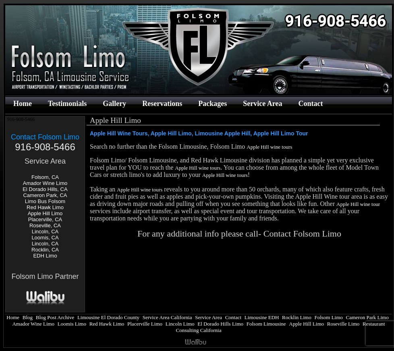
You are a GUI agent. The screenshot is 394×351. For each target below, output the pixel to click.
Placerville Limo (144, 324)
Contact (310, 104)
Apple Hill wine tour (358, 204)
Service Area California (167, 317)
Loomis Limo (72, 324)
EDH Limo (45, 256)
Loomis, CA (44, 238)
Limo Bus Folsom (45, 201)
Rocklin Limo (296, 317)
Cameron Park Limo (367, 317)
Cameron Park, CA (45, 195)
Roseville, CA (45, 225)
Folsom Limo (328, 317)
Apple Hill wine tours (269, 147)
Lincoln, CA (45, 231)
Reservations (162, 104)
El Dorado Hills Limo (220, 324)
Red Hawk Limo (45, 207)
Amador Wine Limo (45, 183)
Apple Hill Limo (45, 213)
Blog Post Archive (55, 317)
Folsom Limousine (266, 324)
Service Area (262, 104)
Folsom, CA (45, 177)
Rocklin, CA (45, 250)
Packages (212, 104)
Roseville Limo (343, 324)
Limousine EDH (262, 317)
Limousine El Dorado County (108, 317)
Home (22, 104)
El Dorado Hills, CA (45, 189)
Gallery (114, 104)
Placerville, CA (45, 219)
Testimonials (67, 104)
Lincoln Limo (180, 324)
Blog (28, 317)
